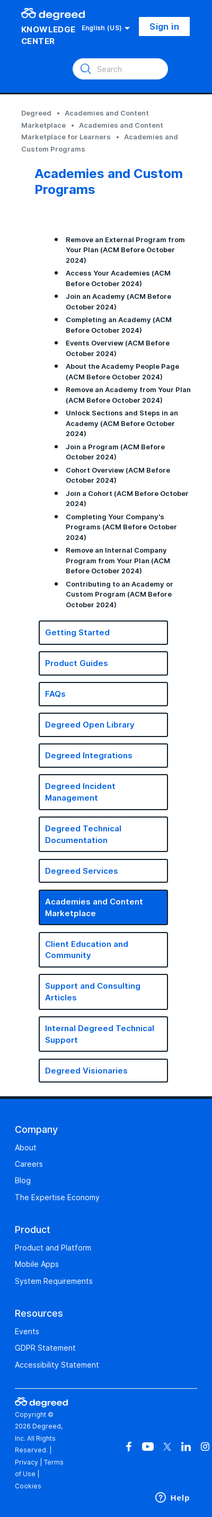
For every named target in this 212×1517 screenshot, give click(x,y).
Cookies (28, 1486)
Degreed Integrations (88, 755)
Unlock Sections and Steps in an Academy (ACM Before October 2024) (122, 423)
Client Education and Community (86, 949)
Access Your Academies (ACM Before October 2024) (118, 278)
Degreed (36, 113)
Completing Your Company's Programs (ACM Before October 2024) (121, 527)
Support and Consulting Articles (92, 991)
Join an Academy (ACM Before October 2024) (118, 301)
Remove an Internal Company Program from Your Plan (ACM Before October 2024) (118, 560)
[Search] (120, 68)
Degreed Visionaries (86, 1070)
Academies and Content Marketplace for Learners (92, 131)
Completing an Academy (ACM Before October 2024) (119, 325)
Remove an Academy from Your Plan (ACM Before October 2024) (128, 395)
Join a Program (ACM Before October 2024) (115, 452)
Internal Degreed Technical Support (99, 1034)
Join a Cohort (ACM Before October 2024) (127, 499)
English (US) (106, 28)
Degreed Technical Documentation (83, 834)
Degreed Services (81, 870)
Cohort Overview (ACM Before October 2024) (118, 475)
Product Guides (76, 663)
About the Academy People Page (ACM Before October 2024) (122, 371)
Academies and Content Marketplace (94, 907)
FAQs (55, 693)
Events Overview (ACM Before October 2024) (118, 348)
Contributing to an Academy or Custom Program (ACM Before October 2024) (119, 594)
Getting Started (77, 632)
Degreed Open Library (90, 724)
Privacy (26, 1462)
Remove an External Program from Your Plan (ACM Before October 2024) (125, 250)
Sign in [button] (164, 26)
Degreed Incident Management (80, 791)
